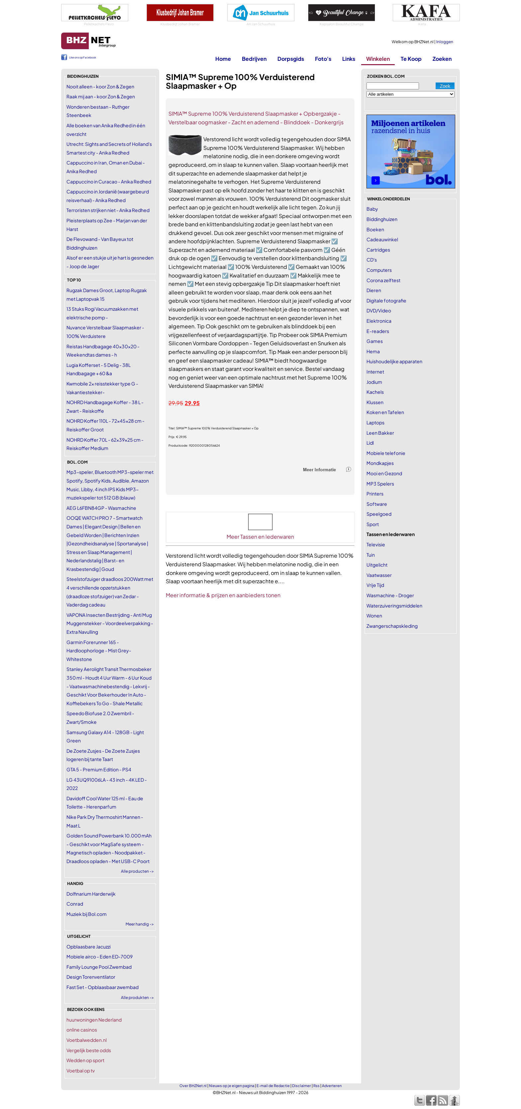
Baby (372, 209)
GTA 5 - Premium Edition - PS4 (98, 769)
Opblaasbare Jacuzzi (88, 946)
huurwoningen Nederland (94, 1020)
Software (376, 504)
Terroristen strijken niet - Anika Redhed (108, 210)
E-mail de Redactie (273, 1085)
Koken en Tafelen (385, 412)
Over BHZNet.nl (193, 1085)
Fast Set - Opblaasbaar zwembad (102, 987)
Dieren (373, 290)
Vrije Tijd (375, 585)
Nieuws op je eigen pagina (231, 1085)
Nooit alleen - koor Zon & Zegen (100, 86)
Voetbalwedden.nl (86, 1040)
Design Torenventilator (90, 977)
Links (348, 58)
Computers (379, 270)
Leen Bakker (380, 433)
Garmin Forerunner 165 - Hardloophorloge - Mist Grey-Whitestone (98, 650)
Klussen (374, 402)
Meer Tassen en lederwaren (260, 536)
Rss (316, 1085)
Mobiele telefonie (385, 453)
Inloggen (444, 41)
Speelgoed (378, 514)
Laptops (375, 422)
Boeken (375, 229)
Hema (373, 351)
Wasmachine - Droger (390, 595)
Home (223, 58)
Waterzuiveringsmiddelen (394, 606)
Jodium (374, 382)
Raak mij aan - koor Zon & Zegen (100, 96)
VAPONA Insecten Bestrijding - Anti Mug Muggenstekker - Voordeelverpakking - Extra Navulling (109, 623)
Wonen (374, 615)
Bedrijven (254, 58)
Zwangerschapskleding (392, 626)
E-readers (377, 331)
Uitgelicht (376, 565)
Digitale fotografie (386, 300)
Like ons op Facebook (82, 57)
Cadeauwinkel (382, 239)
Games (374, 341)
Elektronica (378, 321)
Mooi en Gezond (384, 473)
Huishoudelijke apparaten (394, 361)
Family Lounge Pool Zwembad (99, 967)
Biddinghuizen (381, 219)
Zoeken (442, 58)
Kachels (375, 392)
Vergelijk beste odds (88, 1050)
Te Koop (411, 58)
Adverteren (332, 1085)
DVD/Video (378, 310)
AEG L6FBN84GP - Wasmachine (101, 508)
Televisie (375, 544)
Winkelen (378, 58)
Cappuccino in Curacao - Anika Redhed (108, 181)
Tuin (370, 555)
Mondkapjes (380, 463)
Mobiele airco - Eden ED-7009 (99, 956)
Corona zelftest (383, 280)
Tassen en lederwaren (390, 534)
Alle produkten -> (137, 997)
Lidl (370, 443)
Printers (374, 494)
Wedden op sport (85, 1060)
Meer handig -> (140, 924)
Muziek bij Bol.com (86, 914)
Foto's (323, 58)
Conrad (74, 904)
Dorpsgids (290, 58)
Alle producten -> (137, 871)
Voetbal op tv (80, 1070)
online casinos (81, 1030)
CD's (371, 260)
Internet (375, 372)
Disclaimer (301, 1085)
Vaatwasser (379, 575)
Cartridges (378, 250)
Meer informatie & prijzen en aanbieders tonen (223, 595)
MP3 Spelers (380, 484)
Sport (372, 524)
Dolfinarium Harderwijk (91, 894)
